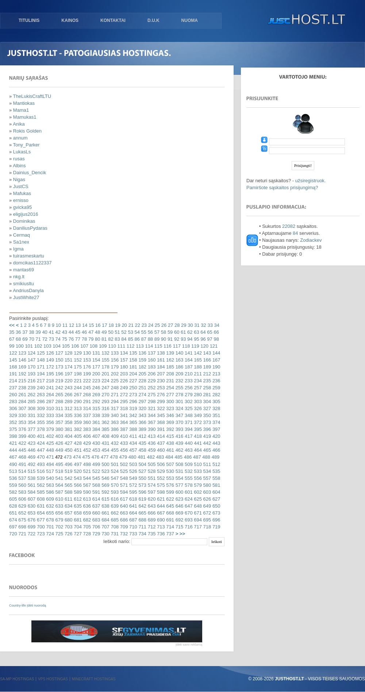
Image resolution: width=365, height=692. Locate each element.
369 (169, 422)
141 (187, 353)
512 (215, 464)
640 (123, 506)
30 (190, 325)
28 (176, 325)
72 (44, 339)
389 (141, 429)
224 (105, 380)
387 (123, 429)
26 (163, 325)
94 (189, 339)
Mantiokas (24, 103)
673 (215, 513)
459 (150, 450)
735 (150, 533)
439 (178, 443)
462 (178, 450)
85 (130, 339)
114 (148, 346)
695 (206, 520)
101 (28, 346)
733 (132, 533)
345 (160, 415)
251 (141, 387)
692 (178, 520)
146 (21, 360)
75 (64, 339)
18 (110, 325)
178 (105, 367)
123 (21, 353)
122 (13, 353)
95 (196, 339)
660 (95, 513)
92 (176, 339)
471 (49, 457)
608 (40, 499)
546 (105, 478)
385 (105, 429)
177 (95, 367)
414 (160, 436)
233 (187, 380)
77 (77, 339)
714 (169, 526)
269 (95, 394)
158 (132, 360)
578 (187, 485)
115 (157, 346)
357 (58, 422)
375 (13, 429)
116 (166, 346)
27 (169, 325)
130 (86, 353)
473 (68, 457)
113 (139, 346)
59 (169, 332)
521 (86, 471)
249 (123, 387)
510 (197, 464)
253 (160, 387)
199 (86, 373)
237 (13, 387)
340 (114, 415)
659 (86, 513)
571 (123, 485)
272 (123, 394)
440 (187, 443)
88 (149, 339)
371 (187, 422)
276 (160, 394)
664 (132, 513)
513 (13, 471)
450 (67, 450)
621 (160, 499)
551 (150, 478)
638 (105, 506)
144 (215, 353)
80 (96, 339)
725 (58, 533)
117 (176, 346)
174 (67, 367)
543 (77, 478)
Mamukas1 (24, 117)
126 (49, 353)
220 (67, 380)
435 (141, 443)
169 (21, 367)
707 (105, 526)
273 (132, 394)
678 (49, 520)
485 (177, 457)
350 (206, 415)
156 (114, 360)
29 (183, 325)
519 (67, 471)
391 (160, 429)
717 (197, 526)
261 (21, 394)
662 (114, 513)
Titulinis (29, 20)
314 (86, 408)
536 (13, 478)
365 (132, 422)
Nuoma (189, 20)
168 (13, 367)
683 (95, 520)
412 (141, 436)
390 (150, 429)
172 (49, 367)
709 (123, 526)
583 (21, 492)
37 (24, 332)
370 (178, 422)
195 (49, 373)
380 (58, 429)
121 (213, 346)
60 (176, 332)
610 (58, 499)
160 (150, 360)
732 (123, 533)
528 (150, 471)
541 (58, 478)
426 (58, 443)
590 (86, 492)
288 (58, 401)
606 (21, 499)
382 (77, 429)
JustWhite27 (26, 297)
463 (187, 450)
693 (187, 520)
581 (215, 485)
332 (40, 415)
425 (49, 443)
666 (150, 513)
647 (187, 506)
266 (67, 394)
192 (21, 373)
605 (13, 499)
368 (160, 422)
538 (30, 478)
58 (163, 332)
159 (141, 360)
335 (67, 415)
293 (105, 401)
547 (114, 478)
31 (196, 325)
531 (178, 471)
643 (150, 506)
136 (141, 353)
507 (169, 464)
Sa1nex (21, 242)
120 (203, 346)
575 (160, 485)
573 (141, 485)
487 (196, 457)
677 (40, 520)
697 (13, 526)
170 (30, 367)
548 (123, 478)
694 (197, 520)
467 (13, 457)
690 (160, 520)
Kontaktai (113, 20)
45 (77, 332)
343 (141, 415)
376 (21, 429)
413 (150, 436)
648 (197, 506)
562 (40, 485)
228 (141, 380)
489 (214, 457)
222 (86, 380)
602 (197, 492)
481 (141, 457)
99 (11, 346)
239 (30, 387)
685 (114, 520)
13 (77, 325)
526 (132, 471)
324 (178, 408)
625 (197, 499)
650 (215, 506)
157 (123, 360)
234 (197, 380)
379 (49, 429)
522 (95, 471)
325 (187, 408)
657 (67, 513)
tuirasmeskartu (28, 256)
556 (197, 478)
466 (215, 450)
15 (90, 325)
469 (30, 457)
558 (215, 478)
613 (86, 499)
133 (114, 353)
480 (131, 457)
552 (160, 478)
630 (30, 506)
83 (117, 339)
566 (77, 485)
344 (150, 415)
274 (141, 394)
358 (67, 422)
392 (169, 429)
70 (31, 339)
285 (30, 401)
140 (178, 353)
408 (105, 436)
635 (77, 506)
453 (95, 450)
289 (67, 401)
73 (50, 339)
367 (150, 422)
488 (205, 457)
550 (141, 478)
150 (58, 360)
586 (49, 492)
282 (215, 394)
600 (178, 492)
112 (129, 346)
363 (114, 422)
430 (95, 443)
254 (169, 387)
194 (40, 373)
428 (77, 443)
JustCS (20, 186)
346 (169, 415)
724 (49, 533)
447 (40, 450)
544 (86, 478)
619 (141, 499)
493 (40, 464)
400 (30, 436)
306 (13, 408)
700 (40, 526)
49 (103, 332)
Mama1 (21, 110)
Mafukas (22, 193)
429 (86, 443)
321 (150, 408)
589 (77, 492)
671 (197, 513)
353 (21, 422)
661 (105, 513)
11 (64, 325)
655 (49, 513)
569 (105, 485)
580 (206, 485)
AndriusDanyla (28, 290)
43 (64, 332)
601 (187, 492)
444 (13, 450)
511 (206, 464)
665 (141, 513)
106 (74, 346)
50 (110, 332)
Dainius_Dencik (29, 172)
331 (30, 415)
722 (30, 533)
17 (104, 325)
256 (187, 387)
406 (86, 436)
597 (150, 492)
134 (123, 353)
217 (40, 380)
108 (92, 346)
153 (86, 360)
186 (178, 367)
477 (103, 457)
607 (30, 499)
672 (206, 513)
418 (197, 436)
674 (13, 520)
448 (49, 450)
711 (141, 526)
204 (132, 373)
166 (206, 360)
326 (197, 408)
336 (77, 415)
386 (114, 429)
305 (215, 401)
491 (21, 464)
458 (141, 450)
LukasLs (22, 151)
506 (160, 464)
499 (95, 464)
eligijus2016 (25, 214)
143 (206, 353)
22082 (288, 226)
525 (123, 471)
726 (67, 533)
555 (187, 478)
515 (30, 471)
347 (178, 415)
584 (30, 492)
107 (83, 346)
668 (169, 513)
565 (67, 485)
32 (203, 325)
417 (187, 436)
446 (30, 450)
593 (114, 492)
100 (18, 346)
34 (216, 325)
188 (197, 367)
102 (37, 346)
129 (77, 353)
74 (57, 339)
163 (178, 360)
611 (67, 499)
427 (67, 443)
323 (169, 408)
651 (13, 513)
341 (123, 415)
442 (206, 443)
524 (114, 471)
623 (178, 499)
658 (77, 513)
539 (40, 478)
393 (178, 429)
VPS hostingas (53, 679)
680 (67, 520)
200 (95, 373)
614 (95, 499)
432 (114, 443)
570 (114, 485)
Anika (19, 124)
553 (169, 478)
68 (17, 339)
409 (114, 436)
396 (206, 429)
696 (215, 520)
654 (40, 513)
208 (169, 373)
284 (21, 401)
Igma (18, 249)
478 (113, 457)
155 (105, 360)
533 (197, 471)
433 (123, 443)
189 (206, 367)
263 (40, 394)
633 (58, 506)
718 (206, 526)
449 (58, 450)
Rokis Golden (27, 131)
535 (215, 471)
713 (160, 526)
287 (49, 401)
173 (58, 367)
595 (132, 492)
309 (40, 408)
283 (13, 401)
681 (77, 520)
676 (30, 520)
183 (150, 367)
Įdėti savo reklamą (189, 644)
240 (40, 387)
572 (132, 485)
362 (105, 422)
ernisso (20, 200)
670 (187, 513)
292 (95, 401)
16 (97, 325)
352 (13, 422)
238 (21, 387)
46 (83, 332)
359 (77, 422)
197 (67, 373)
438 (169, 443)
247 (105, 387)
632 (49, 506)
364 (123, 422)
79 (90, 339)
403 (58, 436)
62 (189, 332)
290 (77, 401)
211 (197, 373)
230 (160, 380)
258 (206, 387)
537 (21, 478)
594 (123, 492)
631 (40, 506)
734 (141, 533)
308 (30, 408)
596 (141, 492)
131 (95, 353)
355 (40, 422)
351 (215, 415)
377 (30, 429)
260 (13, 394)
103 (46, 346)
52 (123, 332)
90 (163, 339)
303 (197, 401)
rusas (19, 158)
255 (178, 387)
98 (215, 339)
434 (132, 443)
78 (83, 339)
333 (49, 415)
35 (11, 332)
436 (150, 443)
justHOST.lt (305, 20)
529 (160, 471)
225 (114, 380)
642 (141, 506)
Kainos (69, 20)
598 (160, 492)
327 (206, 408)
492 (30, 464)
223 (95, 380)
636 (86, 506)
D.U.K (153, 20)
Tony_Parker (26, 145)
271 (114, 394)
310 (49, 408)
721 (21, 533)
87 (143, 339)
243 (67, 387)
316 (105, 408)
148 (40, 360)
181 (132, 367)
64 (202, 332)
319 (132, 408)
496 (67, 464)
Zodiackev (311, 240)
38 (31, 332)
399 (21, 436)
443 (215, 443)
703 (67, 526)
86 (136, 339)
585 (40, 492)
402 (49, 436)
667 (160, 513)
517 (49, 471)
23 (143, 325)
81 (103, 339)
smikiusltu (23, 283)
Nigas (19, 179)
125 (40, 353)
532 (187, 471)
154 (95, 360)
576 (169, 485)
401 (40, 436)
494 (49, 464)
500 (105, 464)
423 (30, 443)
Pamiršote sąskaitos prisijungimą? (282, 187)
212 (206, 373)
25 (156, 325)
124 (30, 353)
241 (49, 387)
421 (13, 443)
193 (30, 373)
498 (86, 464)
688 (141, 520)
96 (202, 339)
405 (77, 436)
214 (13, 380)
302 (187, 401)
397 (215, 429)
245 (86, 387)
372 (197, 422)
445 (21, 450)
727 (77, 533)
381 (67, 429)
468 (21, 457)
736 (160, 533)
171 (40, 367)
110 (111, 346)
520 (77, 471)
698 (21, 526)
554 (178, 478)
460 (160, 450)
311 (58, 408)
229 (150, 380)
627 (215, 499)
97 (209, 339)
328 (215, 408)
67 (11, 339)
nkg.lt (18, 276)
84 (123, 339)
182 (141, 367)
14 (84, 325)
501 (114, 464)
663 (123, 513)
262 (30, 394)
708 (114, 526)
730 (105, 533)
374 (215, 422)
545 (95, 478)
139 (169, 353)
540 (49, 478)
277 (169, 394)
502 (123, 464)
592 (105, 492)
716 (187, 526)
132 (105, 353)
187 (187, 367)
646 (178, 506)
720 (13, 533)
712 (150, 526)
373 (206, 422)
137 (150, 353)
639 (114, 506)
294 (114, 401)
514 (21, 471)
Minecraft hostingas (94, 679)
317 (114, 408)
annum (20, 138)
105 (65, 346)
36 (17, 332)
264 (49, 394)
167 (215, 360)
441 (197, 443)
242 (58, 387)
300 (169, 401)
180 (123, 367)
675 (21, 520)
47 (90, 332)
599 (169, 492)
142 (197, 353)
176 (86, 367)
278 (178, 394)
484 (168, 457)
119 (194, 346)
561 (30, 485)
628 (13, 506)
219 (58, 380)
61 (182, 332)
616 (114, 499)
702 (58, 526)
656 (58, 513)
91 (169, 339)
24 (150, 325)
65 (209, 332)
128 (67, 353)
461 (169, 450)
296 (132, 401)
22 (137, 325)
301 (178, 401)
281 (206, 394)
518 (58, 471)
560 (21, 485)
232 (178, 380)
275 (150, 394)
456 (123, 450)
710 (132, 526)
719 (215, 526)
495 (58, 464)
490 (13, 464)
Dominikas (24, 221)
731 (114, 533)
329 (13, 415)
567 (86, 485)
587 (58, 492)
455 (114, 450)
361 (95, 422)
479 (122, 457)
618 (132, 499)
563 (49, 485)
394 (187, 429)
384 (95, 429)
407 (95, 436)
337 (86, 415)
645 (169, 506)
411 (132, 436)
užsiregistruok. (310, 180)
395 (197, 429)
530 (169, 471)
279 (187, 394)
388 (132, 429)
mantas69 (23, 269)
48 (96, 332)
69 (24, 339)
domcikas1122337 (32, 262)
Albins (19, 165)
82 (110, 339)
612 (77, 499)
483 (159, 457)
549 (132, 478)
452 (86, 450)
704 (77, 526)
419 (206, 436)
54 (136, 332)
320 (141, 408)
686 (123, 520)
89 (156, 339)
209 (178, 373)
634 (67, 506)
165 (197, 360)
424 (40, 443)
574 (150, 485)
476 (94, 457)
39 (37, 332)
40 (44, 332)
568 (95, 485)
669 (178, 513)
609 (49, 499)
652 (21, 513)
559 (13, 485)
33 (209, 325)
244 (77, 387)
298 (150, 401)
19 (117, 325)
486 (187, 457)
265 (58, 394)
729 (95, 533)
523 (105, 471)
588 (67, 492)
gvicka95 (22, 207)
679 (58, 520)
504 (141, 464)
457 (132, 450)
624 (187, 499)
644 (160, 506)
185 (169, 367)
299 (160, 401)
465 (206, 450)
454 (105, 450)
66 (215, 332)
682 (86, 520)
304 (206, 401)
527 (141, 471)
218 (49, 380)
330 (21, 415)
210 (187, 373)
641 (132, 506)
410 (123, 436)
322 (160, 408)
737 (169, 533)
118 (185, 346)
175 (77, 367)
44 (70, 332)
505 (150, 464)
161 (160, 360)
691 (169, 520)
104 (56, 346)
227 (132, 380)
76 (70, 339)
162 (169, 360)
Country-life (18, 605)
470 (40, 457)
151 (67, 360)
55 (143, 332)
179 (114, 367)
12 (71, 325)
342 (132, 415)
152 (77, 360)
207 (160, 373)
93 (182, 339)
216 (30, 380)
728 (86, 533)
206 (150, 373)
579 (197, 485)
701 (49, 526)
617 (123, 499)
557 (206, 478)
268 (86, 394)
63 (196, 332)
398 (13, 436)
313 (77, 408)
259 (215, 387)
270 (105, 394)
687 (132, 520)
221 (77, 380)
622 (169, 499)
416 (178, 436)
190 (215, 367)
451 (77, 450)
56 (149, 332)
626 (206, 499)
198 (77, 373)
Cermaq (21, 235)
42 (57, 332)
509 (187, 464)
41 (50, 332)
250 (132, 387)
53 (130, 332)
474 (76, 457)
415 (169, 436)
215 (21, 380)
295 (123, 401)
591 (95, 492)
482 (150, 457)
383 (86, 429)
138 (160, 353)
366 (141, 422)
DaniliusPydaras (30, 228)
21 (130, 325)
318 (123, 408)
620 (150, 499)
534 (206, 471)
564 (58, 485)
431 (105, 443)
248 (114, 387)
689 (150, 520)
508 (178, 464)
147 (30, 360)
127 (58, 353)
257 (197, 387)
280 (197, 394)
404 (67, 436)
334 (58, 415)
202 (114, 373)
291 (86, 401)
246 (95, 387)
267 (77, 394)
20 (123, 325)
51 (117, 332)
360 (86, 422)
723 (40, 533)
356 (49, 422)
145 (13, 360)
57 (156, 332)
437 (160, 443)
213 (215, 373)
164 (187, 360)
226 (123, 380)
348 (187, 415)
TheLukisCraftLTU (32, 96)
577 (178, 485)
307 (21, 408)
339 (105, 415)
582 (13, 492)
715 (178, 526)
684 (105, 520)
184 (160, 367)
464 (197, 450)
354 (30, 422)
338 (95, 415)
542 (67, 478)
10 (57, 325)
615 (105, 499)
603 (206, 492)
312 (67, 408)
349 (197, 415)
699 (30, 526)
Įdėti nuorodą (36, 605)
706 (95, 526)
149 (49, 360)
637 (95, 506)
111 (120, 346)
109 (102, 346)
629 (21, 506)
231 (169, 380)
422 (21, 443)
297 (141, 401)
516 (40, 471)
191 (13, 373)
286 (40, 401)
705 (86, 526)
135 (132, 353)
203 (123, 373)
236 (215, 380)
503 (132, 464)
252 (150, 387)
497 (77, 464)
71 (37, 339)
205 (141, 373)
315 (95, 408)
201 (105, 373)
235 (206, 380)
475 (85, 457)
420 (215, 436)
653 (30, 513)
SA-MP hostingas (17, 679)
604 (215, 492)
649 (206, 506)
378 (40, 429)
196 (58, 373)
